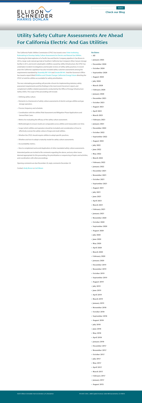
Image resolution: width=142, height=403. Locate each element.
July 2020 (97, 234)
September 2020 (100, 226)
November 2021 (99, 175)
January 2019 (98, 303)
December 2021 (99, 170)
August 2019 (98, 281)
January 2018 (98, 341)
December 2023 (99, 98)
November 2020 (99, 217)
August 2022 (98, 140)
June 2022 (97, 149)
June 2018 (97, 328)
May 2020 (97, 243)
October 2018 (98, 311)
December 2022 (99, 128)
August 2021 (98, 187)
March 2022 (98, 158)
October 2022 (98, 132)
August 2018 (98, 320)
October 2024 (98, 68)
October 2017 (98, 354)
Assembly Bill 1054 (44, 72)
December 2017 (99, 345)
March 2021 (98, 204)
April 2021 (97, 200)
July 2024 (97, 81)
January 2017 (98, 380)
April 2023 (97, 111)
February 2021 (99, 209)
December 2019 (99, 264)
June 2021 (97, 196)
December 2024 (99, 64)
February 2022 (99, 162)
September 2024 (100, 72)
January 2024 (98, 93)
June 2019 (97, 290)
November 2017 (99, 350)
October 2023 (98, 102)
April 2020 (97, 247)
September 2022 (100, 136)
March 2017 (98, 371)
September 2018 (100, 316)
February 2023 (99, 119)
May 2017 (97, 363)
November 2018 (99, 307)
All (94, 55)
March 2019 (98, 298)
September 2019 (100, 277)
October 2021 (98, 179)
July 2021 (97, 192)
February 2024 (99, 89)
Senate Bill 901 (60, 72)
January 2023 (98, 123)
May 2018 (97, 333)
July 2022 (97, 145)
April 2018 (97, 337)
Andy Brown (28, 168)
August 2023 (98, 106)
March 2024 (98, 85)
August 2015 (98, 384)
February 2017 (99, 375)
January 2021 (98, 213)
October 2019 (98, 273)
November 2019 (99, 269)
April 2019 (97, 294)
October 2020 (98, 222)
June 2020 (97, 239)
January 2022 (98, 166)
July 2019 (97, 286)
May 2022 (97, 153)
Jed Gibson (39, 168)
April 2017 (97, 367)
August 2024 (98, 76)
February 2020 (99, 256)
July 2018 (97, 324)
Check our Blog (115, 12)
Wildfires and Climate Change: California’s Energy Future (55, 75)
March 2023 (98, 115)
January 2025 (98, 59)
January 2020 (98, 260)
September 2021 (100, 183)
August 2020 (98, 230)
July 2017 (97, 358)
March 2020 (98, 251)
